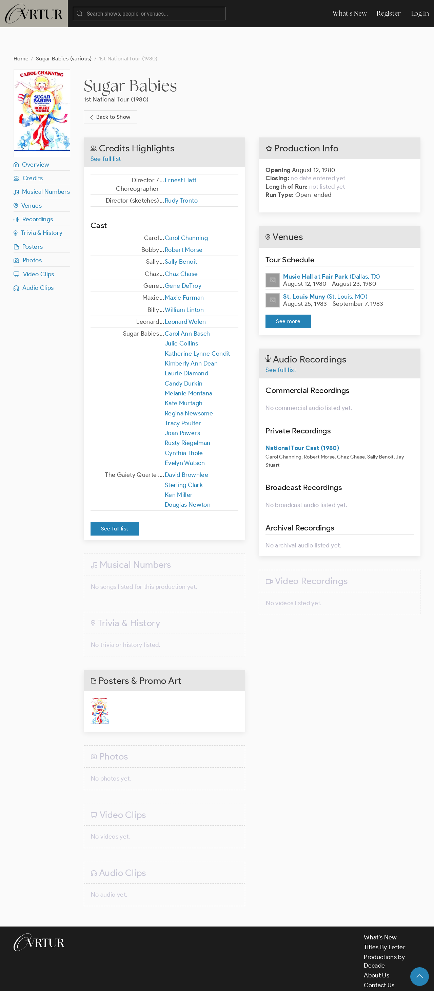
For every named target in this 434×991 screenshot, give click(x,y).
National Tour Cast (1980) (302, 421)
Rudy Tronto (181, 173)
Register (389, 13)
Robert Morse (183, 222)
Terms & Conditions (123, 980)
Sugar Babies (130, 58)
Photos (28, 233)
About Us (376, 948)
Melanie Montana (188, 366)
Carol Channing (186, 210)
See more (288, 294)
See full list (106, 131)
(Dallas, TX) (331, 249)
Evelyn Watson (185, 436)
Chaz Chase (181, 246)
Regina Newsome (189, 386)
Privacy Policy (173, 980)
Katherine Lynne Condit (197, 326)
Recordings (33, 192)
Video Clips (34, 247)
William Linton (184, 282)
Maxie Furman (184, 270)
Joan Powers (182, 406)
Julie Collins (181, 316)
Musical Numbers (42, 164)
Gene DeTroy (183, 258)
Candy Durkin (183, 356)
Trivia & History (38, 205)
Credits (28, 151)
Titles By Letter (385, 920)
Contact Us (379, 958)
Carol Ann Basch (187, 306)
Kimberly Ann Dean (191, 336)
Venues (28, 178)
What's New (350, 13)
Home (21, 31)
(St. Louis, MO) (325, 269)
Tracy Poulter (183, 396)
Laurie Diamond (186, 346)
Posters (28, 219)
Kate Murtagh (183, 376)
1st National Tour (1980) (116, 72)
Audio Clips (34, 260)
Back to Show (109, 90)
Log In (420, 13)
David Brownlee (186, 447)
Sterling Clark (184, 458)
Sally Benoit (181, 234)
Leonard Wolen (185, 294)
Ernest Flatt (180, 153)
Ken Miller (179, 467)
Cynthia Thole (184, 426)
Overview (32, 137)
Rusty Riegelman (187, 415)
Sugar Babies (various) (64, 31)
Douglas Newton (188, 477)
